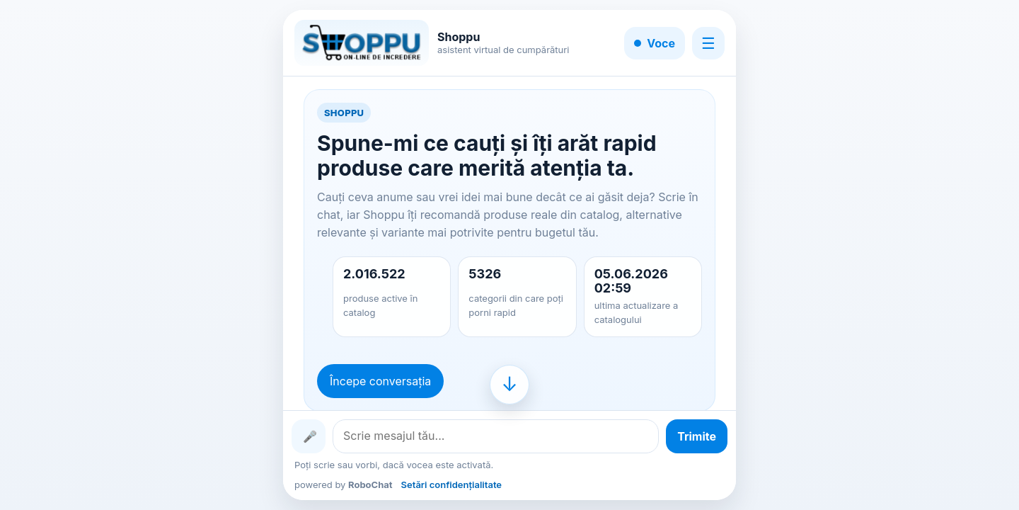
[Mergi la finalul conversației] (509, 384)
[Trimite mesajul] (696, 436)
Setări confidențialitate (451, 484)
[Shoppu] (361, 43)
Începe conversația (380, 381)
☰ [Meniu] (708, 43)
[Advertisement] (116, 255)
